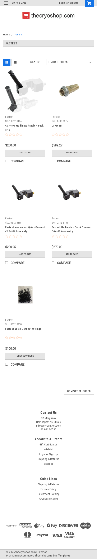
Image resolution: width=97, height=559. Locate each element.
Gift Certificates (48, 444)
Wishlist (48, 449)
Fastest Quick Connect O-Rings (23, 328)
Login (62, 2)
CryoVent (57, 125)
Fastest (18, 34)
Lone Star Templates (58, 555)
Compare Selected (79, 391)
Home (6, 34)
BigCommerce (25, 555)
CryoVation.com (48, 498)
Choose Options (25, 356)
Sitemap (48, 463)
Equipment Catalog (49, 494)
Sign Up (74, 2)
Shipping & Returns (48, 459)
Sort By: (35, 61)
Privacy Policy (48, 489)
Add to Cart (25, 152)
